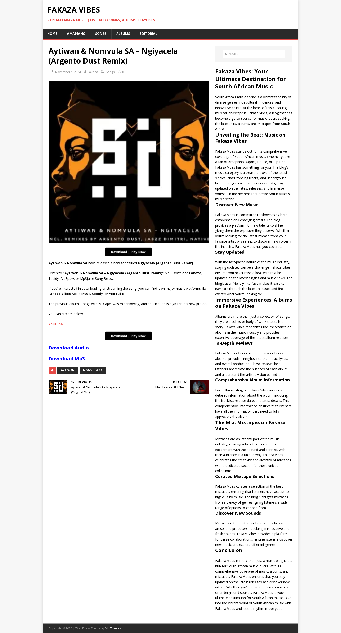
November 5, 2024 (68, 72)
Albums (123, 33)
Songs (101, 33)
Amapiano (76, 33)
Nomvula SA (92, 370)
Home (52, 33)
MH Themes (113, 628)
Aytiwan (68, 370)
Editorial (148, 33)
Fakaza (93, 72)
